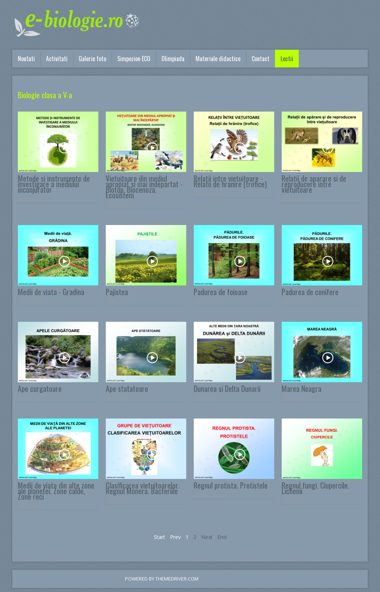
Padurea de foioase (221, 291)
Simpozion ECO (133, 58)
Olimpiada (172, 58)
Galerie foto (92, 58)
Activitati (57, 58)
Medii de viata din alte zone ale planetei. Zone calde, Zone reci (56, 491)
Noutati (26, 58)
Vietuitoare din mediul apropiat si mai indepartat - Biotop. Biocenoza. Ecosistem (144, 187)
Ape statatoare (127, 388)
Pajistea (117, 291)
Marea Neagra (301, 388)
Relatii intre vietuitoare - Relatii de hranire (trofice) (230, 181)
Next (207, 537)
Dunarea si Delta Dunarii (227, 388)
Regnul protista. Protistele (231, 485)
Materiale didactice (218, 58)
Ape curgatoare (40, 388)
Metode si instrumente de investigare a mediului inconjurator (54, 184)
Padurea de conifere (310, 291)
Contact (260, 58)
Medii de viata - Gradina (51, 291)
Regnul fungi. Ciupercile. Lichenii (315, 488)
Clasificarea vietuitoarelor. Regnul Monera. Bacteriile (142, 488)
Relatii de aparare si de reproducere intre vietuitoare (314, 184)
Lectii (287, 58)
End (222, 537)
